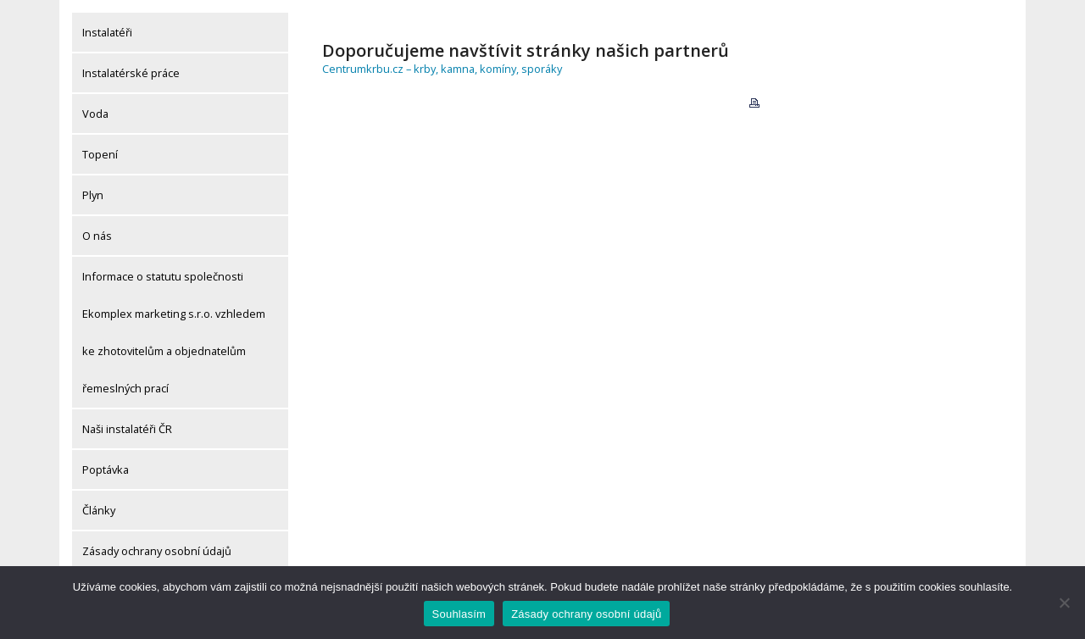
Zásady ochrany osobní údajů (156, 550)
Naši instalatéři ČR (127, 428)
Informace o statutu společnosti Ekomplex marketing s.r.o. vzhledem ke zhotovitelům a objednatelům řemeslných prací (173, 332)
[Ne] (1063, 602)
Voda (95, 113)
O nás (97, 235)
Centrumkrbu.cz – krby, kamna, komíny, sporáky (442, 68)
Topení (100, 154)
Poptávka (105, 469)
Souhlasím (459, 614)
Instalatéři (107, 32)
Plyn (92, 195)
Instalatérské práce (131, 73)
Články (98, 510)
